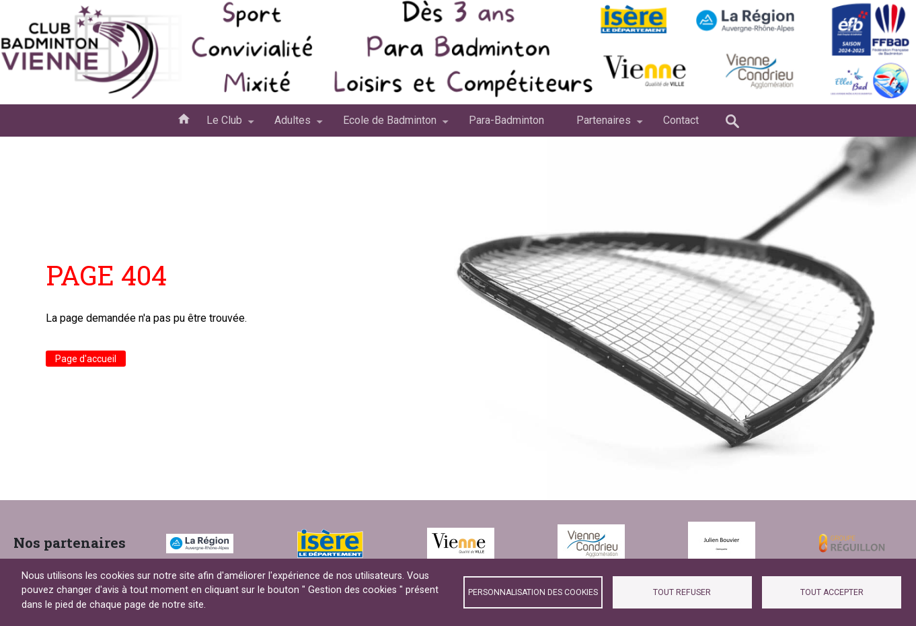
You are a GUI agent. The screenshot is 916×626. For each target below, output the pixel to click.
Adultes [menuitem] (292, 125)
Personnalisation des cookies (533, 592)
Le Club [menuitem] (224, 125)
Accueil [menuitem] (183, 117)
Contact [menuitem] (681, 120)
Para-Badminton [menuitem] (506, 120)
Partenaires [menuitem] (603, 125)
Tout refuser (682, 592)
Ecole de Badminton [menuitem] (390, 125)
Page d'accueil (85, 358)
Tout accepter (832, 592)
